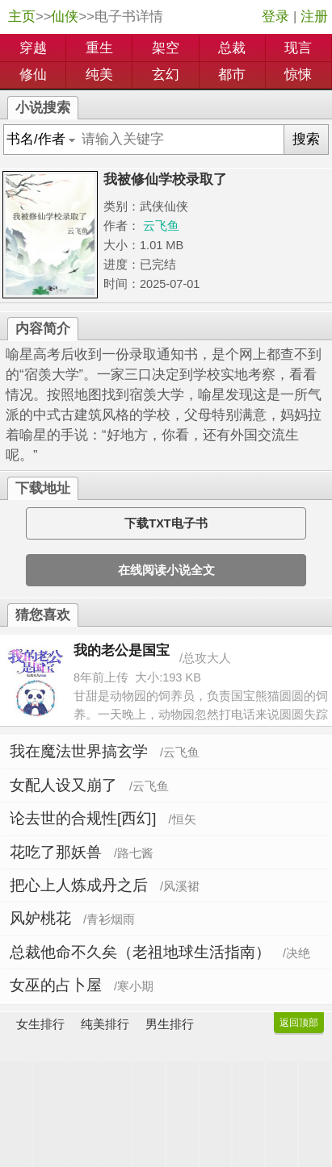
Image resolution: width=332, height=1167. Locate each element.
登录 (275, 16)
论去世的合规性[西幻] (83, 818)
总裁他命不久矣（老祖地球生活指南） (140, 952)
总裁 (232, 48)
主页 (22, 16)
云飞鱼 (161, 225)
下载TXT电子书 (165, 523)
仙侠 (64, 16)
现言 (298, 48)
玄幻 (165, 74)
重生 (99, 48)
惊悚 (298, 74)
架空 (165, 48)
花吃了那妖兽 (56, 852)
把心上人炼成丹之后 (79, 885)
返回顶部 (298, 1022)
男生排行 (169, 1024)
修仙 (33, 74)
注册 (314, 16)
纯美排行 (105, 1024)
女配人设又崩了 (63, 785)
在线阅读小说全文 (166, 570)
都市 (232, 74)
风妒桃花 (40, 918)
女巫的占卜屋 (56, 985)
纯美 (99, 74)
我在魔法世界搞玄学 (79, 751)
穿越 (33, 48)
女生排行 (40, 1024)
